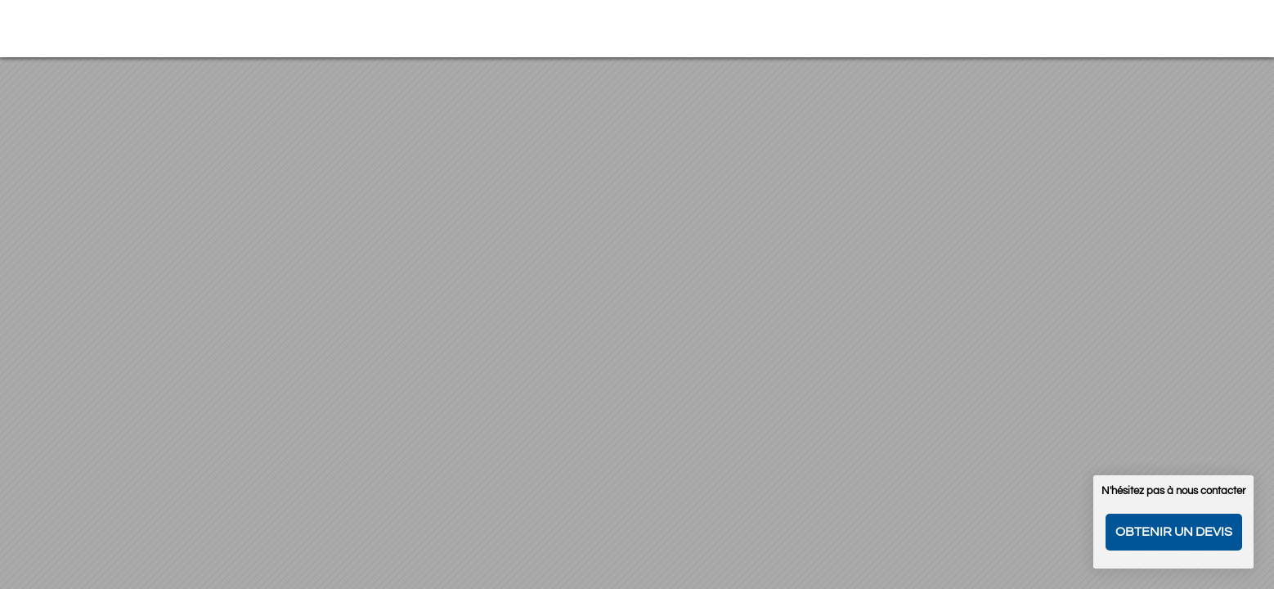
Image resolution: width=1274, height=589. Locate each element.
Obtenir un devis (1173, 531)
